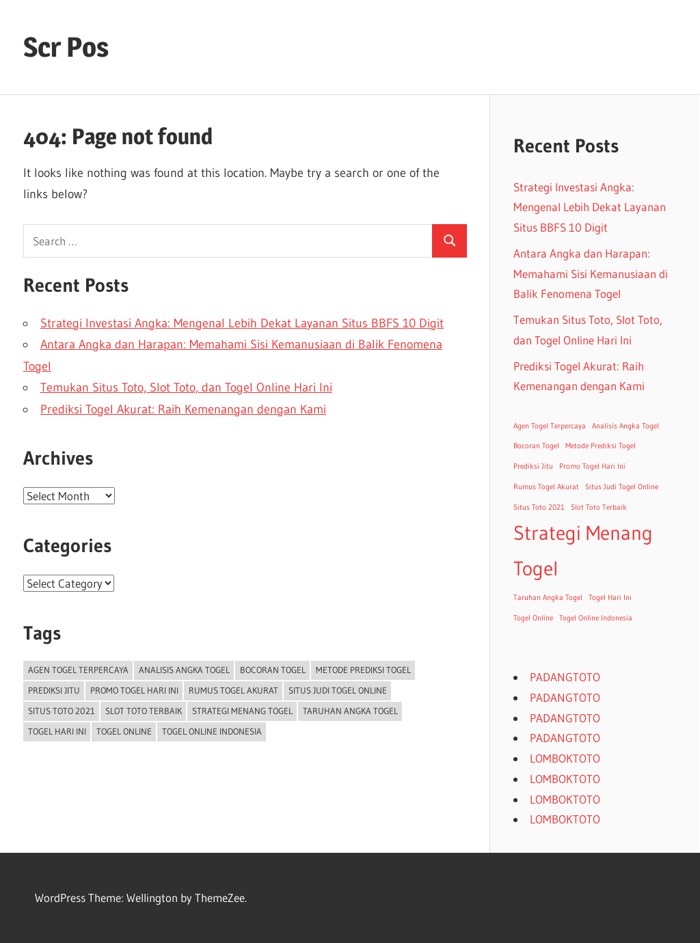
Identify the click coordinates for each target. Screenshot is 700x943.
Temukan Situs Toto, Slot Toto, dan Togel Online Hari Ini (186, 387)
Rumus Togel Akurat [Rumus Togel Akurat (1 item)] (233, 690)
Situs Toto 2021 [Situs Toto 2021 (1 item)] (61, 710)
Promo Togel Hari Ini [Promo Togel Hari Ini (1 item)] (134, 690)
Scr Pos (66, 47)
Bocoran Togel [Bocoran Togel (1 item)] (273, 669)
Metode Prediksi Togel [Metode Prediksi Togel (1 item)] (363, 669)
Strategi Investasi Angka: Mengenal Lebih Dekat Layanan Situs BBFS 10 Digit (242, 323)
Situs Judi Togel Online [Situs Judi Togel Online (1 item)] (337, 690)
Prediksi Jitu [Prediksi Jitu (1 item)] (54, 690)
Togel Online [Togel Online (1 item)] (124, 731)
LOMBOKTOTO (565, 758)
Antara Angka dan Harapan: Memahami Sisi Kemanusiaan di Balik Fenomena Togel (590, 273)
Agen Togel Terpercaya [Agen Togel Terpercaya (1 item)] (78, 669)
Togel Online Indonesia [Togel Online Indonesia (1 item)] (212, 731)
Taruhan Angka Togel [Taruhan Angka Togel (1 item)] (350, 710)
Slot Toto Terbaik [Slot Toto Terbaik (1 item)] (143, 710)
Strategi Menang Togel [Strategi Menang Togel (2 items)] (242, 710)
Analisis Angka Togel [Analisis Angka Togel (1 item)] (184, 669)
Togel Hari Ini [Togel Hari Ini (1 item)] (57, 731)
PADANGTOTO (565, 677)
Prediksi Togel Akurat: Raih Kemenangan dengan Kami (183, 409)
